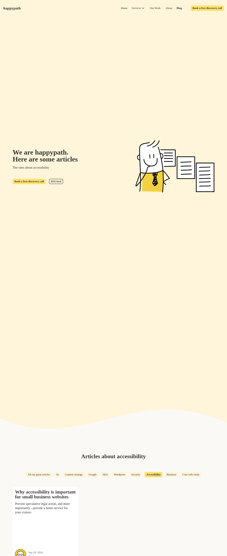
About (169, 8)
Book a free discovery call (207, 8)
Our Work (155, 8)
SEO (105, 474)
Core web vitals (190, 474)
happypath (12, 8)
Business (171, 474)
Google (92, 474)
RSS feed (56, 181)
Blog (179, 8)
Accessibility (153, 474)
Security (135, 474)
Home (124, 8)
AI (57, 474)
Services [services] (136, 8)
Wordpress (119, 474)
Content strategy (74, 474)
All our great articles (39, 474)
